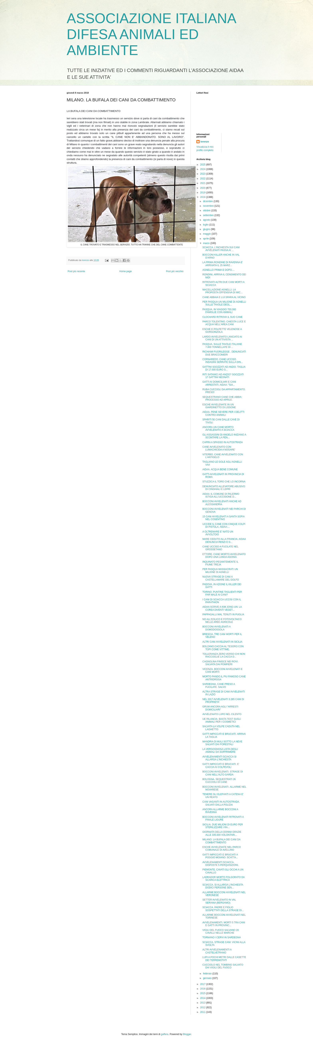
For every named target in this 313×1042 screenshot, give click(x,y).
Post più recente (76, 271)
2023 (203, 173)
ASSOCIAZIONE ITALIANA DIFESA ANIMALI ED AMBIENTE (151, 34)
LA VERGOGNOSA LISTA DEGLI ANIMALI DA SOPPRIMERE (220, 750)
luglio (206, 224)
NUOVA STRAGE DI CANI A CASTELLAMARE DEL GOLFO (220, 578)
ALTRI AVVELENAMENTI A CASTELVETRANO (217, 951)
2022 (203, 178)
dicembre (208, 201)
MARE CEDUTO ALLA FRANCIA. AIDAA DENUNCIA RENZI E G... (224, 540)
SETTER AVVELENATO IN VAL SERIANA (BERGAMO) (219, 901)
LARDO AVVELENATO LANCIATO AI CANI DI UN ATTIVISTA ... (222, 338)
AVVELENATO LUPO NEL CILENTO (221, 714)
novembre (208, 205)
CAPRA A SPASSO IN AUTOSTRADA (222, 442)
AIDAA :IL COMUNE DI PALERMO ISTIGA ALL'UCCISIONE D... (220, 495)
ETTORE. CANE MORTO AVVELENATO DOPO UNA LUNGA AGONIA (224, 555)
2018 (203, 197)
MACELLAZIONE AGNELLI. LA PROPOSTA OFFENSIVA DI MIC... (222, 291)
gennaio (207, 978)
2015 (203, 993)
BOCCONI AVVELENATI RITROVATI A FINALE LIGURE (223, 818)
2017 (203, 984)
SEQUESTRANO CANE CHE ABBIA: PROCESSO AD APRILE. (222, 398)
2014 (203, 998)
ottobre (207, 210)
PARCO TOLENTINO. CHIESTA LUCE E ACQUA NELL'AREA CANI (224, 323)
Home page (125, 271)
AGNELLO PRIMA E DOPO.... (218, 270)
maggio (207, 233)
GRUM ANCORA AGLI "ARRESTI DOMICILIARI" (220, 708)
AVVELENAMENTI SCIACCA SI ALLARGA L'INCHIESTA (219, 758)
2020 (203, 188)
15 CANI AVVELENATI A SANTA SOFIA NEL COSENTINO (223, 518)
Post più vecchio (174, 271)
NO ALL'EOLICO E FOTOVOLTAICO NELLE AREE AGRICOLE (222, 620)
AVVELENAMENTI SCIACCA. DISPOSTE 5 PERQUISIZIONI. (220, 863)
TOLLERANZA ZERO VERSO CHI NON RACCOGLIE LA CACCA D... (223, 655)
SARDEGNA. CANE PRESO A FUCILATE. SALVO (218, 685)
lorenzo (204, 141)
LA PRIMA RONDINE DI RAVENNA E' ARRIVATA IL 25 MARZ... (222, 264)
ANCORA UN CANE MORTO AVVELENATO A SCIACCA (218, 428)
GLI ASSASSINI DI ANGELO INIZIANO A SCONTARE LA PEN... (224, 436)
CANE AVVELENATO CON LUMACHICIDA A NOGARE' (218, 448)
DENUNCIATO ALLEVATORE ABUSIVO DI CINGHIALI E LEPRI (223, 488)
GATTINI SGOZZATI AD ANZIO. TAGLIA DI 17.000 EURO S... (223, 368)
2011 (203, 1012)
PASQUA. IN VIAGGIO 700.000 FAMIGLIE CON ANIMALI (219, 311)
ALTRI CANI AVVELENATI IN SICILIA (222, 641)
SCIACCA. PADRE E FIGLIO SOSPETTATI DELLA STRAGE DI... (223, 909)
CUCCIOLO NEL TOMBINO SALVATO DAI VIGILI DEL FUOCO (222, 966)
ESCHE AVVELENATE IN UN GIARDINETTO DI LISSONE (219, 406)
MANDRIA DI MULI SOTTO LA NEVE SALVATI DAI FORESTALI (222, 743)
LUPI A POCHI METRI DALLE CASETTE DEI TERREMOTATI (224, 958)
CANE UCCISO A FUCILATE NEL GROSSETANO (220, 548)
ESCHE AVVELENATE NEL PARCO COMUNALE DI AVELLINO (221, 848)
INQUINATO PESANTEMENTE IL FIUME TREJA (220, 563)
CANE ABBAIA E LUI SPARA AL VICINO (224, 297)
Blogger (187, 1034)
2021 (203, 183)
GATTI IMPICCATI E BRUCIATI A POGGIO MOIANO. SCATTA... (220, 856)
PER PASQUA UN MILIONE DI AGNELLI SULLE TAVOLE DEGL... (224, 303)
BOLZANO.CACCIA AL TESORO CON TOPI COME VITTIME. (223, 648)
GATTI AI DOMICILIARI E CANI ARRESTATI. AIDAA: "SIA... (219, 383)
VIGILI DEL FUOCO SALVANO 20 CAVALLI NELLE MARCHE (220, 931)
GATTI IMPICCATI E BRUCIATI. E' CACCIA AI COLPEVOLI (220, 765)
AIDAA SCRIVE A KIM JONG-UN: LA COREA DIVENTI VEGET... (222, 608)
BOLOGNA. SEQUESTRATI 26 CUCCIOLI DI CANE (219, 780)
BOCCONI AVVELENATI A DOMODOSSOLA (216, 628)
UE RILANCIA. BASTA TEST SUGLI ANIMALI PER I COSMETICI (221, 720)
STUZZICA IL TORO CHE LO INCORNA (223, 481)
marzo (206, 243)
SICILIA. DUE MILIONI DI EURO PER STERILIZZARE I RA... (222, 826)
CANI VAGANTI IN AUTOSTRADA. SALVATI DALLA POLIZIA (221, 803)
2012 (203, 1007)
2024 (203, 169)
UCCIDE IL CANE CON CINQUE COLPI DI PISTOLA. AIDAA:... (223, 525)
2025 (203, 164)
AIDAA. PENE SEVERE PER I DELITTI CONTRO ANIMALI (223, 413)
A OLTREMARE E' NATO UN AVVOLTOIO (217, 533)
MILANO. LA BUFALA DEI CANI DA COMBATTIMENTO (221, 841)
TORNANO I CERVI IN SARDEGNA (221, 937)
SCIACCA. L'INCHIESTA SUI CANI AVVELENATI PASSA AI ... (221, 249)
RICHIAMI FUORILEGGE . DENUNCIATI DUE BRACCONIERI (224, 353)
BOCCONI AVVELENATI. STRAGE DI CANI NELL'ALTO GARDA (222, 773)
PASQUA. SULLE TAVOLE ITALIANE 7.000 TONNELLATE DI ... (222, 345)
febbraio (207, 973)
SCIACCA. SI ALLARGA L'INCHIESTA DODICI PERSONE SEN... (222, 886)
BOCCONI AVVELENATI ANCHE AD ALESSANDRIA (221, 503)
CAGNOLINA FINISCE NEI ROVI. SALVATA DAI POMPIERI (220, 663)
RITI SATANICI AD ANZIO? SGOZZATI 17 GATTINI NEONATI (223, 376)
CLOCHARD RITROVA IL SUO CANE (222, 317)
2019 (203, 192)
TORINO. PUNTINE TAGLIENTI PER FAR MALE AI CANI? (222, 593)
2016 (203, 988)
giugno (207, 229)
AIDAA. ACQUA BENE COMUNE (220, 469)
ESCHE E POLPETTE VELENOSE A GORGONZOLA (222, 330)
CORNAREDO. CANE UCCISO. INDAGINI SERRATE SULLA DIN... (222, 360)
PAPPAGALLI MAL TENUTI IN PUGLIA (223, 614)
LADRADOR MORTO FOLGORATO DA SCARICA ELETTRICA (223, 878)
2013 (203, 1002)
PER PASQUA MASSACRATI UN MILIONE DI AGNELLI (220, 570)
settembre (208, 215)
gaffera (164, 1034)
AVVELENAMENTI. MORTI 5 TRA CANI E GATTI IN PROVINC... (223, 924)
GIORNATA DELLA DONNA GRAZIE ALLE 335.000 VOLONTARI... (221, 833)
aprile (206, 238)
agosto (207, 219)
